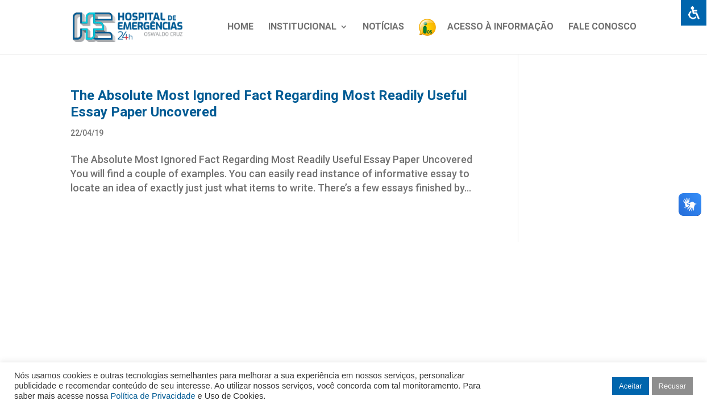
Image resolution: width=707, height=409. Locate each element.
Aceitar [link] (630, 386)
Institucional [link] (302, 27)
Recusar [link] (672, 386)
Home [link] (240, 27)
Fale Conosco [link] (602, 27)
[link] (693, 13)
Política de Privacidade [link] (152, 395)
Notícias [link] (383, 27)
